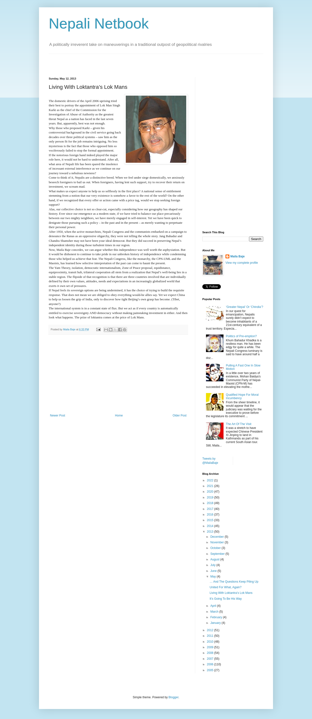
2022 (210, 480)
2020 (210, 491)
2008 (210, 653)
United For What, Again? (226, 587)
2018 (210, 503)
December (217, 536)
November (217, 542)
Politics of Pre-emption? (241, 336)
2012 (210, 630)
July (213, 565)
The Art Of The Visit (238, 424)
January (216, 623)
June (213, 571)
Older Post (179, 415)
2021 (210, 486)
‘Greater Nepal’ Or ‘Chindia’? (244, 307)
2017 (210, 509)
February (216, 617)
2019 (210, 497)
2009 (210, 647)
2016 (210, 514)
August (215, 559)
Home (119, 415)
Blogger (173, 697)
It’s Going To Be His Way (226, 598)
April (213, 606)
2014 (210, 526)
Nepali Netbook (99, 23)
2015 (210, 520)
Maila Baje (237, 256)
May (213, 576)
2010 (210, 641)
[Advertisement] (106, 61)
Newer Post (57, 415)
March (214, 611)
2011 (210, 636)
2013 (210, 531)
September (217, 554)
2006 (210, 664)
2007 (210, 658)
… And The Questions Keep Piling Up (234, 581)
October (216, 548)
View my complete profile (241, 262)
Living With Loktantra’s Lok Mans (231, 593)
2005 (210, 670)
